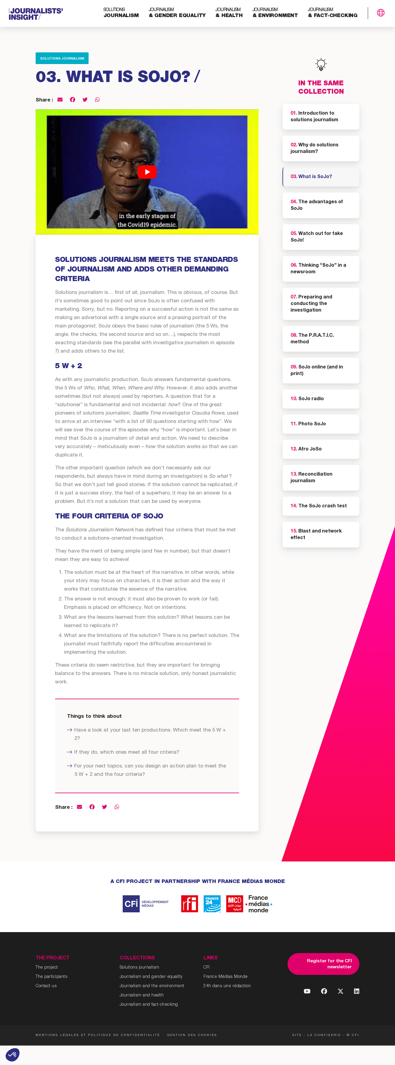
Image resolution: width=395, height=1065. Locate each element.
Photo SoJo (308, 424)
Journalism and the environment (152, 986)
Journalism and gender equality (151, 977)
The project (47, 968)
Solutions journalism (62, 58)
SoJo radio (307, 399)
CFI (206, 968)
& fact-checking (333, 13)
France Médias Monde (225, 977)
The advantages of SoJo (317, 205)
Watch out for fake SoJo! (317, 237)
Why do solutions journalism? (314, 148)
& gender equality (177, 13)
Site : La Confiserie (316, 1035)
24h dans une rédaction (227, 986)
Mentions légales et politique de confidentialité (98, 1035)
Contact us (46, 986)
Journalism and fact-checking (149, 1005)
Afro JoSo (306, 449)
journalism (121, 13)
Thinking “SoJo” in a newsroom (318, 269)
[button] (12, 1055)
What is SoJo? (311, 177)
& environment (275, 13)
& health (228, 13)
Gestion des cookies (193, 1035)
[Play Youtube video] (147, 172)
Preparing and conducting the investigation (311, 304)
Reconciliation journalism (311, 478)
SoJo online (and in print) (317, 371)
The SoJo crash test (319, 506)
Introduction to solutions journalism (314, 117)
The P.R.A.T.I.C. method (312, 339)
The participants (51, 977)
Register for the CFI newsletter (329, 964)
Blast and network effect (316, 535)
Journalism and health (142, 995)
